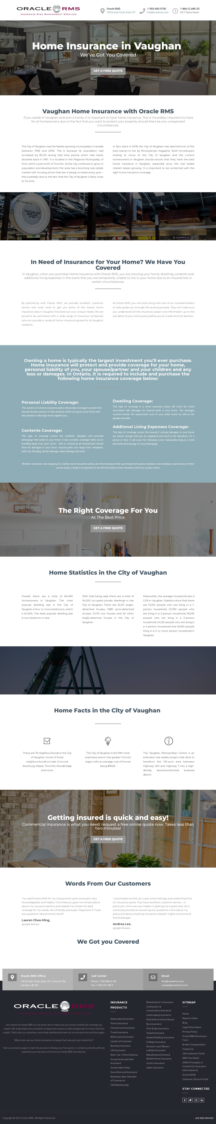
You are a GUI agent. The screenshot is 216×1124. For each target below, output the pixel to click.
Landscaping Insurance (158, 1015)
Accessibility (189, 1074)
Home (185, 1013)
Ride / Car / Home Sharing (124, 1055)
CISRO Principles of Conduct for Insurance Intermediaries (194, 1066)
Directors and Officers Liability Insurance (158, 1048)
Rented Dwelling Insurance (160, 1037)
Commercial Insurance (122, 1028)
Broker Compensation (193, 1044)
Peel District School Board (160, 1019)
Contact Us (188, 1049)
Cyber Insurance (154, 1067)
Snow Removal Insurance (123, 1072)
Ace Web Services (204, 1118)
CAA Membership (119, 1085)
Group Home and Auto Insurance (122, 1061)
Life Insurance (117, 1050)
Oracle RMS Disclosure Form (194, 1038)
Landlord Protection (121, 1041)
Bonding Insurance (120, 1046)
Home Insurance (119, 1023)
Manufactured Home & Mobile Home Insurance (158, 1057)
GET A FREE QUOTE (108, 71)
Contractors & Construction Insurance (158, 1008)
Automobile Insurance (122, 1019)
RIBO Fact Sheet (190, 1058)
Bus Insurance (153, 1024)
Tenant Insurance (155, 1033)
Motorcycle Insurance (122, 1037)
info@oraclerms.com (157, 12)
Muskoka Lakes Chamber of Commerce (123, 1078)
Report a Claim (190, 1018)
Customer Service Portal (195, 1079)
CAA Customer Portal (193, 1053)
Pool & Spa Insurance (157, 1028)
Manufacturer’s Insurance (159, 1002)
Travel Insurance (119, 1032)
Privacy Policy (189, 1031)
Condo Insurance (155, 1063)
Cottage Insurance (156, 1042)
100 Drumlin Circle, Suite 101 (121, 12)
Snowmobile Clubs (120, 1067)
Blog (184, 1022)
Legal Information (191, 1027)
